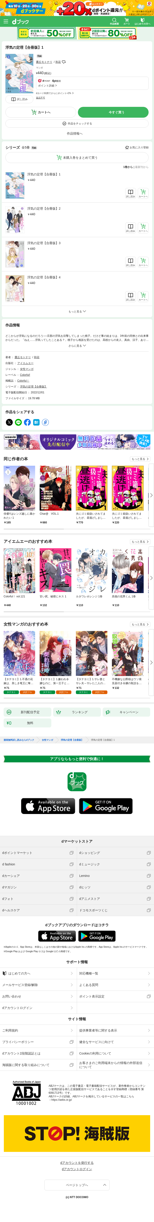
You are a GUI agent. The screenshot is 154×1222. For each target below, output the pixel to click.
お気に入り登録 (139, 147)
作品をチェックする (80, 123)
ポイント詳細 (46, 85)
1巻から (128, 167)
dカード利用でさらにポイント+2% (53, 93)
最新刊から (142, 167)
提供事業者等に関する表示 (98, 1030)
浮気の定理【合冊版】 (33, 386)
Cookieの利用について (95, 1053)
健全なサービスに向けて (96, 1042)
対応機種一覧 (88, 973)
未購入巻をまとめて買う (80, 157)
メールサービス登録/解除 (20, 985)
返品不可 (40, 97)
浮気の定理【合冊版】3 (44, 243)
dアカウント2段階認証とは (21, 1053)
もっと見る (138, 459)
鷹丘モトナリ (44, 62)
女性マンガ (27, 369)
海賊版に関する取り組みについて (26, 1065)
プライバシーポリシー (18, 1042)
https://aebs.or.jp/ (61, 1099)
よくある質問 (88, 985)
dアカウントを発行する (77, 1163)
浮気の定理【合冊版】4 (44, 277)
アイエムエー (25, 363)
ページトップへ (77, 1185)
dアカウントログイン (17, 1008)
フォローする (64, 62)
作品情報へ (75, 133)
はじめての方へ (16, 973)
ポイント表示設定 (91, 996)
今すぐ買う (117, 112)
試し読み (22, 99)
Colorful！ (23, 380)
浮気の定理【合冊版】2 (44, 208)
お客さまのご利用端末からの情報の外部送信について (110, 1065)
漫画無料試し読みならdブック (19, 740)
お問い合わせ (11, 996)
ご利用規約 (10, 1030)
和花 (58, 62)
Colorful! (25, 374)
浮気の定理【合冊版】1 (44, 174)
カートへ (44, 112)
